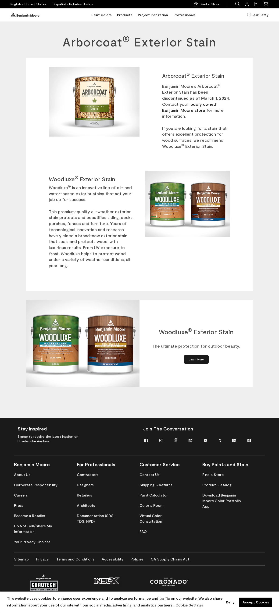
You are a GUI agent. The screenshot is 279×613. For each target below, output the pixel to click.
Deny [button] (230, 602)
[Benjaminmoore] (25, 15)
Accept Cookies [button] (256, 602)
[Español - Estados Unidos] (73, 4)
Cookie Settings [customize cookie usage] (189, 605)
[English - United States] (28, 4)
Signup (23, 436)
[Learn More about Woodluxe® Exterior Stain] (196, 359)
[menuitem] (148, 440)
